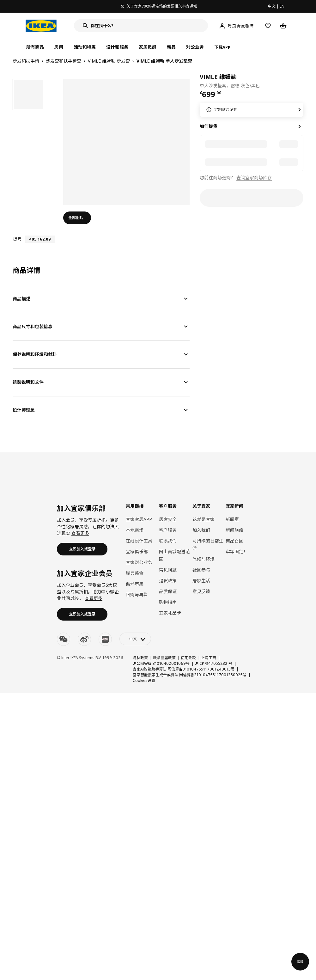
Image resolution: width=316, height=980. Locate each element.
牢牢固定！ (237, 551)
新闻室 (232, 519)
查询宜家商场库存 (254, 178)
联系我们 (168, 541)
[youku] (105, 639)
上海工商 (208, 657)
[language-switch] (135, 639)
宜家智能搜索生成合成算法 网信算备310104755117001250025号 (189, 674)
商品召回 (234, 541)
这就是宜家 (203, 519)
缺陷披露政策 (164, 657)
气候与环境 (203, 559)
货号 (17, 239)
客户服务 (168, 530)
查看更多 (80, 533)
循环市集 (134, 584)
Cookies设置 (144, 680)
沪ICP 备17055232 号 (213, 663)
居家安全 (168, 519)
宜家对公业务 (139, 562)
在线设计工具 (139, 541)
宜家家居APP (139, 519)
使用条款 (188, 657)
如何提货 (208, 126)
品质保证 (168, 591)
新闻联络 (234, 530)
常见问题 (168, 570)
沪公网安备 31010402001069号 (161, 663)
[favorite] (300, 80)
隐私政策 (140, 657)
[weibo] (84, 639)
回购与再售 (137, 594)
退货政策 (168, 581)
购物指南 (168, 602)
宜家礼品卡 (170, 613)
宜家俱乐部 (137, 551)
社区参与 (201, 570)
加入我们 (201, 530)
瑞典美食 (134, 573)
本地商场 (134, 530)
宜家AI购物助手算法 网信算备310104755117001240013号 (183, 669)
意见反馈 (201, 591)
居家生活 (201, 581)
